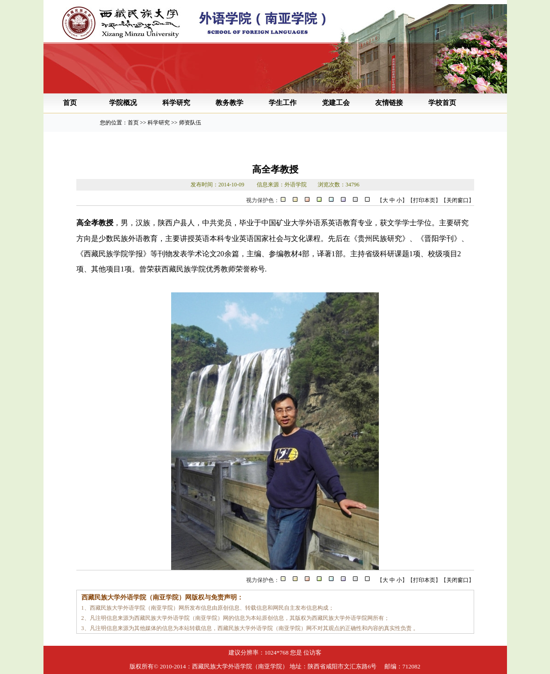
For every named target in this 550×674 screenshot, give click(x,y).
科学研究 (176, 102)
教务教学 (229, 102)
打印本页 (424, 200)
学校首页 (442, 102)
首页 (70, 102)
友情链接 (389, 102)
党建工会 (336, 102)
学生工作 (283, 102)
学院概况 (123, 102)
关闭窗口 (457, 200)
